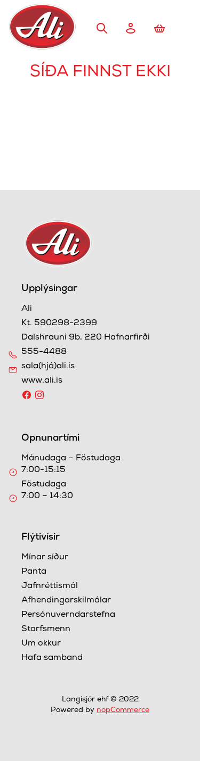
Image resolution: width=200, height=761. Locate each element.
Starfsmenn (45, 629)
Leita (102, 28)
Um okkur (41, 644)
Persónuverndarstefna (68, 615)
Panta (33, 572)
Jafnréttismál (49, 586)
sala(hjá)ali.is (48, 366)
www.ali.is (41, 381)
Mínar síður (44, 557)
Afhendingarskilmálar (66, 601)
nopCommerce (123, 710)
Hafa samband (52, 658)
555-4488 (44, 352)
